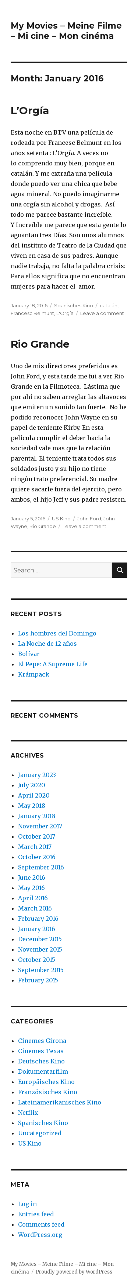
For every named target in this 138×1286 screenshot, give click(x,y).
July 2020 (31, 785)
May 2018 (31, 805)
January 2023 (37, 774)
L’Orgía (30, 110)
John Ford (89, 518)
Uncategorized (39, 1133)
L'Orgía (65, 313)
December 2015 (40, 939)
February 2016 (38, 918)
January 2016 (36, 929)
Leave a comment (102, 313)
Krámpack (33, 674)
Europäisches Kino (46, 1081)
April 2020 (34, 795)
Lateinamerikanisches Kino (59, 1102)
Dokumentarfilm (43, 1071)
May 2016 (31, 887)
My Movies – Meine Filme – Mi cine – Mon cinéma (66, 31)
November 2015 (40, 949)
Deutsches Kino (41, 1061)
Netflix (28, 1112)
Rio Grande (40, 344)
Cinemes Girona (42, 1040)
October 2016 (37, 857)
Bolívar (29, 653)
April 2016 (33, 898)
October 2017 (36, 836)
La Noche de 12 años (47, 643)
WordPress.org (40, 1234)
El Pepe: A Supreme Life (53, 664)
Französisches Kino (47, 1092)
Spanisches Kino (73, 305)
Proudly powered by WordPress (74, 1272)
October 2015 (36, 959)
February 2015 (38, 980)
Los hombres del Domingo (57, 633)
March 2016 (35, 908)
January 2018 (37, 816)
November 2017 (40, 826)
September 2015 (41, 970)
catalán (108, 305)
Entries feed (36, 1214)
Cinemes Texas (41, 1051)
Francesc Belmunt (32, 313)
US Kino (61, 518)
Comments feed (41, 1224)
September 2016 (41, 867)
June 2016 (31, 877)
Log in (27, 1204)
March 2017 (35, 846)
